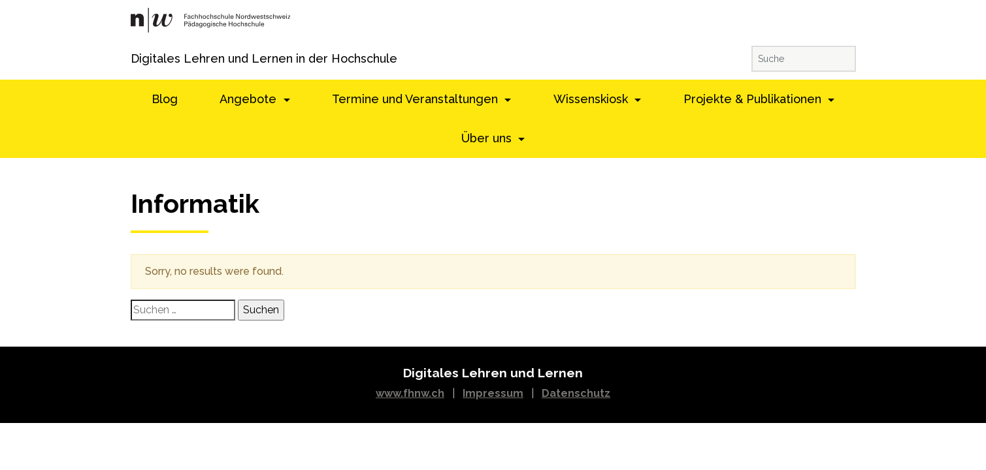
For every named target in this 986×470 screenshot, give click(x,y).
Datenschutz (576, 393)
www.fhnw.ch (410, 393)
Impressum (493, 393)
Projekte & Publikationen (754, 99)
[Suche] (803, 59)
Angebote (250, 99)
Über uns (488, 138)
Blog (165, 99)
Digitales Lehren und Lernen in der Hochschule (149, 58)
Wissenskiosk (592, 99)
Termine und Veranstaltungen (416, 99)
